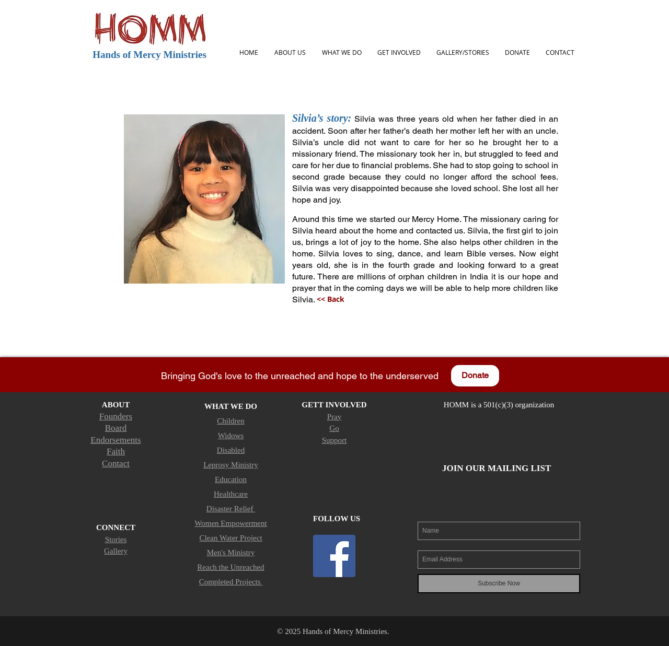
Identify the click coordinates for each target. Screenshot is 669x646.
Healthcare (231, 494)
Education (231, 479)
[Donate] (475, 375)
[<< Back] (330, 299)
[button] (290, 52)
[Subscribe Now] (499, 583)
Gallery (116, 551)
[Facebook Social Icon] (334, 556)
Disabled (231, 450)
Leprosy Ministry (230, 465)
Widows (231, 435)
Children (231, 421)
